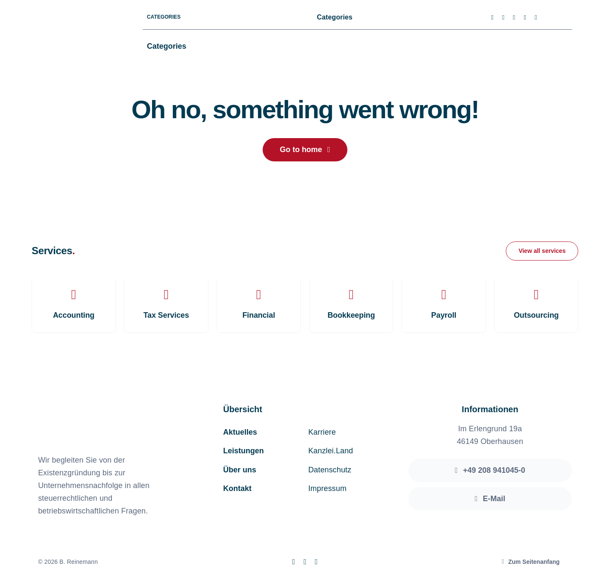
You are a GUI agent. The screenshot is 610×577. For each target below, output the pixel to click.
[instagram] (514, 17)
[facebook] (492, 17)
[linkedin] (536, 17)
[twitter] (503, 17)
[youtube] (525, 17)
